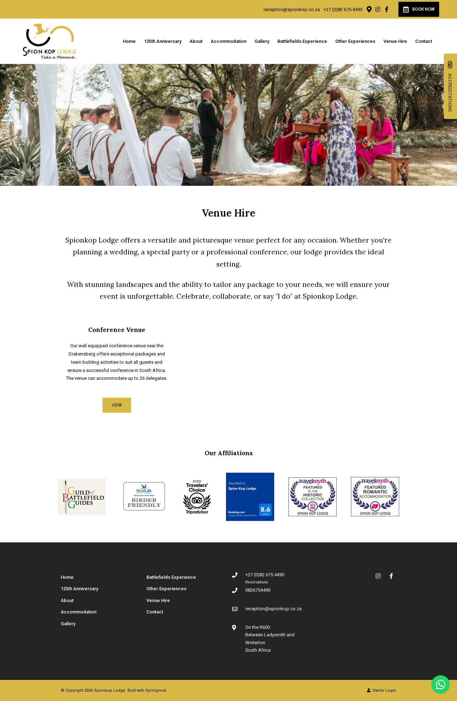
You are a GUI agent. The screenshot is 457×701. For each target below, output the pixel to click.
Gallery (262, 41)
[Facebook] (387, 9)
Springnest (155, 690)
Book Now (419, 9)
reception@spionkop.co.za (291, 9)
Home (129, 41)
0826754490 (257, 590)
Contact (423, 41)
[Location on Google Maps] (369, 9)
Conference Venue (116, 330)
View (117, 405)
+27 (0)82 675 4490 (342, 9)
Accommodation (228, 41)
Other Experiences (355, 41)
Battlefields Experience (302, 41)
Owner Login (381, 690)
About (196, 41)
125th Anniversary (162, 41)
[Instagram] (378, 9)
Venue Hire (395, 41)
